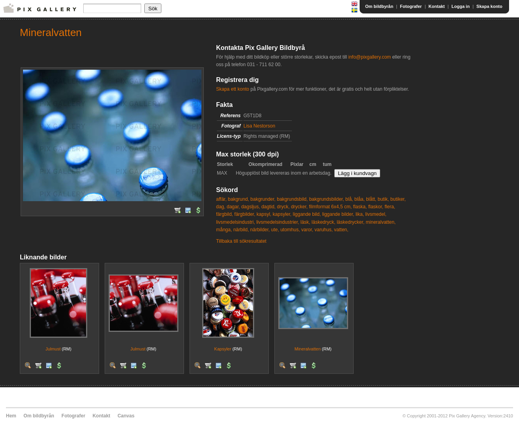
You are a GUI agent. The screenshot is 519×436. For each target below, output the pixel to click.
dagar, (233, 206)
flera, (390, 206)
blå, (349, 199)
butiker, (398, 199)
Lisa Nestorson (259, 126)
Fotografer (411, 6)
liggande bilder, (338, 214)
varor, (307, 229)
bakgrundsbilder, (326, 199)
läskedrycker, (350, 222)
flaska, (360, 206)
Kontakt (437, 6)
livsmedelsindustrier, (277, 222)
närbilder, (260, 229)
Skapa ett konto (232, 89)
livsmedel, (375, 214)
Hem (11, 416)
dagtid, (268, 206)
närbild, (241, 229)
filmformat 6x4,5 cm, (330, 206)
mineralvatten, (381, 222)
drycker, (299, 206)
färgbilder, (244, 214)
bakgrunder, (263, 199)
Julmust (53, 349)
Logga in (461, 6)
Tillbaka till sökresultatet (241, 241)
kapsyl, (264, 214)
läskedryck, (323, 222)
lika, (360, 214)
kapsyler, (282, 214)
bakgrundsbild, (292, 199)
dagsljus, (250, 206)
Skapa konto (489, 6)
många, (224, 229)
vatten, (341, 229)
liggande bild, (307, 214)
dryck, (283, 206)
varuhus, (323, 229)
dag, (220, 206)
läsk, (305, 222)
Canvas (125, 416)
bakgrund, (238, 199)
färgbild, (224, 214)
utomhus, (290, 229)
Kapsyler (222, 349)
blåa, (359, 199)
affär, (221, 199)
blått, (371, 199)
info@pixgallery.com (369, 57)
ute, (275, 229)
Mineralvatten (308, 349)
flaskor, (375, 206)
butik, (383, 199)
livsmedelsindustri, (235, 222)
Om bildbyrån (379, 6)
